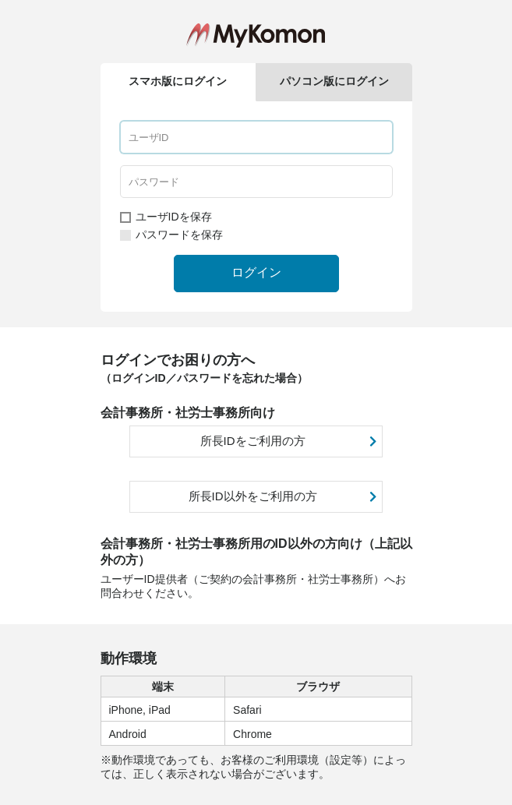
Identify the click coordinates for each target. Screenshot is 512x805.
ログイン (256, 272)
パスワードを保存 (171, 234)
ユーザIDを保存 (166, 216)
